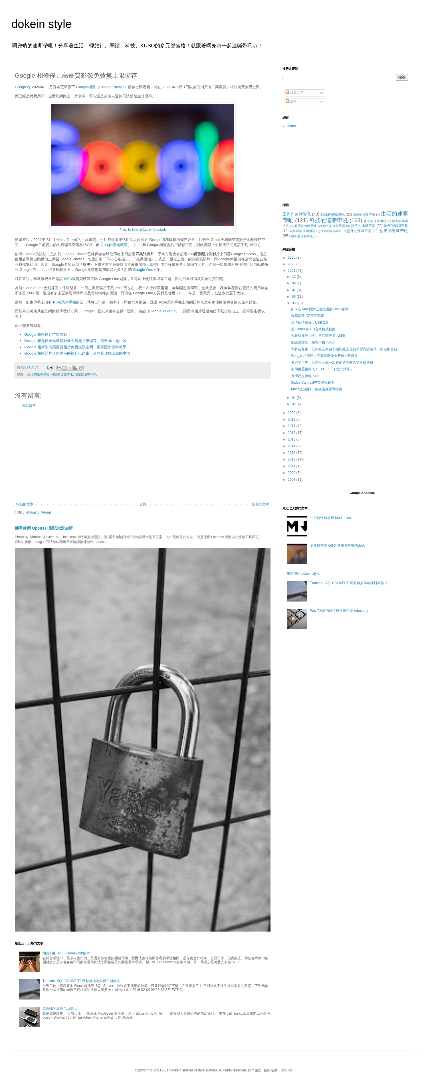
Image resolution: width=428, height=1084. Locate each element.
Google (21, 87)
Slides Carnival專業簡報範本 (312, 383)
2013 (292, 453)
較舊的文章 (260, 504)
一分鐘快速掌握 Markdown (330, 518)
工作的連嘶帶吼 (296, 214)
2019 (292, 419)
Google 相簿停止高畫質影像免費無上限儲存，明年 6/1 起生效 (75, 341)
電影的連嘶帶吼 (331, 231)
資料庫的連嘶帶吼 (303, 231)
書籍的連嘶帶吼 (375, 221)
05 (294, 303)
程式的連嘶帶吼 (334, 226)
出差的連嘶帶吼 (364, 214)
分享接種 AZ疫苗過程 (307, 316)
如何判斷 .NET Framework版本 (66, 953)
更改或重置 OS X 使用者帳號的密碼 (337, 546)
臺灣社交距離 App (305, 376)
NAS (68, 279)
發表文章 (295, 93)
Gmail (137, 245)
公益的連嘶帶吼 (332, 214)
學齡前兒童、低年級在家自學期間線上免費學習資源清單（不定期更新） (346, 349)
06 (294, 297)
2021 (292, 271)
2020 (292, 413)
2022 (292, 264)
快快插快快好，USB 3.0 (309, 323)
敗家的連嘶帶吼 (86, 374)
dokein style (41, 24)
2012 (292, 459)
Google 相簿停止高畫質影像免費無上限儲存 (324, 356)
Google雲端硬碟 (114, 245)
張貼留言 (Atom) (38, 512)
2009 (292, 473)
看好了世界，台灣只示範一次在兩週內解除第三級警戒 (332, 363)
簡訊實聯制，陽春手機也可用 (313, 343)
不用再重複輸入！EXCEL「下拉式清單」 (322, 369)
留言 (291, 102)
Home (291, 126)
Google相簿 (86, 87)
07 (294, 290)
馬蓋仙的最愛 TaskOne (60, 1009)
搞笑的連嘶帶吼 (363, 226)
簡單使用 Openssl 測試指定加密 (44, 528)
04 (294, 398)
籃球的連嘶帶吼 (359, 231)
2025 (292, 258)
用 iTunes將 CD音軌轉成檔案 (313, 329)
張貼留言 (29, 406)
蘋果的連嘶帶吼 (393, 230)
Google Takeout (163, 311)
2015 (292, 439)
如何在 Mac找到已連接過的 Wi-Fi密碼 (319, 309)
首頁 (142, 504)
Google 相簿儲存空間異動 (45, 334)
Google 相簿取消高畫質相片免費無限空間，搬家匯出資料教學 (75, 347)
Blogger (286, 1070)
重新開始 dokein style (303, 574)
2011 (292, 466)
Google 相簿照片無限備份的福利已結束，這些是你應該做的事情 (77, 353)
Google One (143, 270)
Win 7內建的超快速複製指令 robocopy (339, 611)
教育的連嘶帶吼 (305, 226)
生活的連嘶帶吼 (38, 374)
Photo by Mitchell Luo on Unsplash (143, 229)
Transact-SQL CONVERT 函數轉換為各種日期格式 (81, 981)
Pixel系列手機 (64, 302)
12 (294, 277)
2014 (292, 446)
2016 (292, 433)
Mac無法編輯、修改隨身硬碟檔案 (316, 389)
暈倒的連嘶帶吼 (395, 226)
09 (294, 283)
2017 (292, 426)
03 (294, 404)
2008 (292, 480)
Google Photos (111, 87)
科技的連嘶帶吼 (62, 374)
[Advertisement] (142, 455)
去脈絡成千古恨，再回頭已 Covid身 (318, 336)
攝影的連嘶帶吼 (302, 236)
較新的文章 (24, 504)
